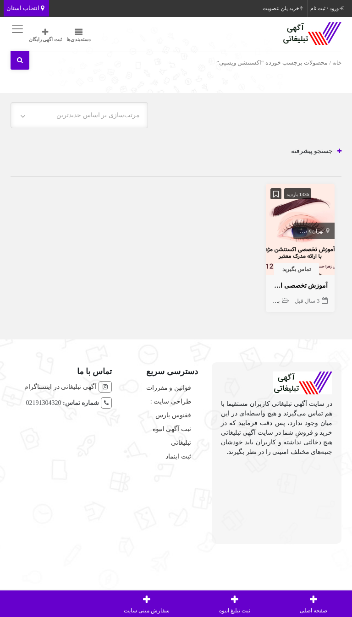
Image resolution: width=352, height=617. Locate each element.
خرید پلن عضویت (283, 8)
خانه (336, 63)
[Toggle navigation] (16, 29)
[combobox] (79, 115)
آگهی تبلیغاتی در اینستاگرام (60, 386)
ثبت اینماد (178, 456)
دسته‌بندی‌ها (78, 35)
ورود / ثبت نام (327, 8)
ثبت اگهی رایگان (45, 35)
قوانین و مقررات (168, 387)
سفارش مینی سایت (146, 603)
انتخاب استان (25, 8)
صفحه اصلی (313, 603)
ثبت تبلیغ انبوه (234, 603)
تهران (318, 231)
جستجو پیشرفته (316, 150)
